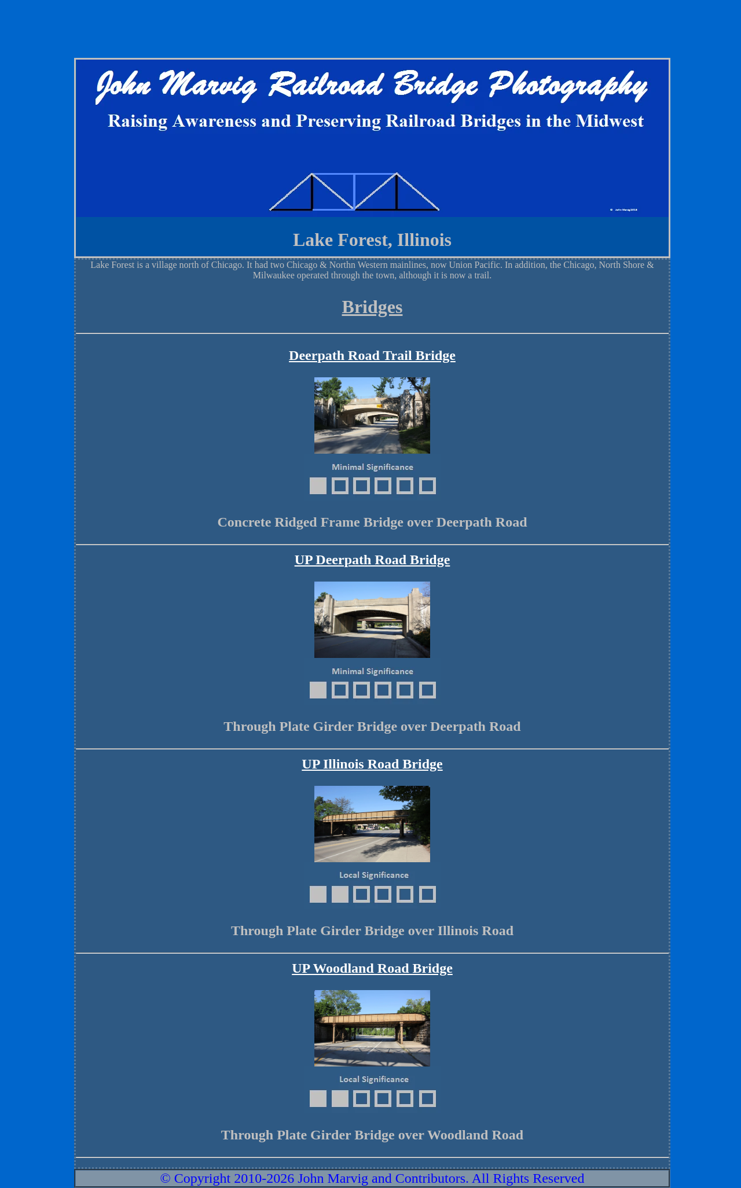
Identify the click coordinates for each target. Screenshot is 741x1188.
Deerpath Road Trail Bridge (372, 355)
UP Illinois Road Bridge (372, 763)
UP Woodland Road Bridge (372, 968)
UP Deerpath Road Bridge (372, 559)
